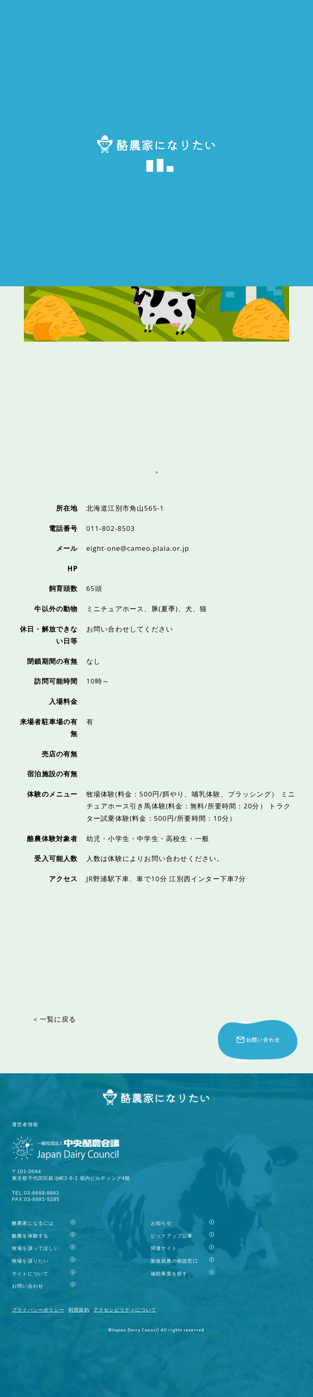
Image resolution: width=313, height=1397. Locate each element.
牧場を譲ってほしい (35, 1248)
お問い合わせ (27, 1285)
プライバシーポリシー (38, 1309)
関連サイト (164, 1248)
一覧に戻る (58, 1019)
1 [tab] (157, 460)
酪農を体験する (30, 1235)
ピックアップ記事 (172, 1235)
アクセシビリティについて (124, 1309)
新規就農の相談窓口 (174, 1260)
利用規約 (78, 1309)
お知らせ (161, 1223)
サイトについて (30, 1273)
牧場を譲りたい (30, 1260)
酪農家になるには (33, 1223)
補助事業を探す (169, 1273)
